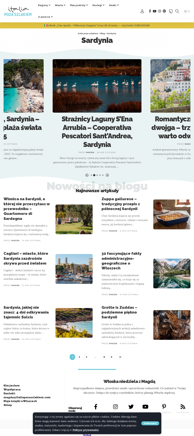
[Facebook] (150, 11)
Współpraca (12, 389)
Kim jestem (12, 385)
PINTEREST (164, 413)
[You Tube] (154, 11)
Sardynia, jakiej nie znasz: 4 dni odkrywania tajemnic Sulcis (26, 312)
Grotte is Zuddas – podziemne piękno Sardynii (119, 312)
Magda (90, 152)
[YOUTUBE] (145, 407)
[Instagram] (159, 11)
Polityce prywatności (86, 430)
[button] (150, 423)
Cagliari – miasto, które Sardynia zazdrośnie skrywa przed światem (26, 258)
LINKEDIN (183, 413)
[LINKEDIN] (183, 407)
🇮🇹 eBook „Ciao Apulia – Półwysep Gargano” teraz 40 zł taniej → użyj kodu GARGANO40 (97, 25)
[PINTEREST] (164, 407)
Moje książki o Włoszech (20, 401)
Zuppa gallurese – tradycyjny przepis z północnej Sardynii (121, 204)
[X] (131, 407)
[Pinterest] (164, 11)
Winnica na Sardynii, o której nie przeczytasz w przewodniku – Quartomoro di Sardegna (27, 209)
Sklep (8, 405)
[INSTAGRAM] (115, 407)
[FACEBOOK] (95, 407)
